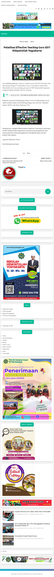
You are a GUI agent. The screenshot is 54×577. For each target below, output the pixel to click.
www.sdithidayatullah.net (10, 83)
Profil (4, 336)
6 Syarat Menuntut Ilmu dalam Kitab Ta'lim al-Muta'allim (33, 511)
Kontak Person (22, 5)
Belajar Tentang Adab (46, 161)
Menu (4, 34)
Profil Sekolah (17, 1)
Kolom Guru (6, 345)
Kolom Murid (6, 347)
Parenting (5, 349)
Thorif (20, 167)
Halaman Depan (6, 1)
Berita (28, 153)
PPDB (4, 340)
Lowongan (5, 353)
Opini (4, 351)
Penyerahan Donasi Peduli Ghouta (26, 536)
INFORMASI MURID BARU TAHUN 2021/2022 (35, 95)
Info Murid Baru (7, 338)
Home (4, 551)
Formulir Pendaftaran (8, 5)
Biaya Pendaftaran (30, 1)
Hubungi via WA (7, 326)
